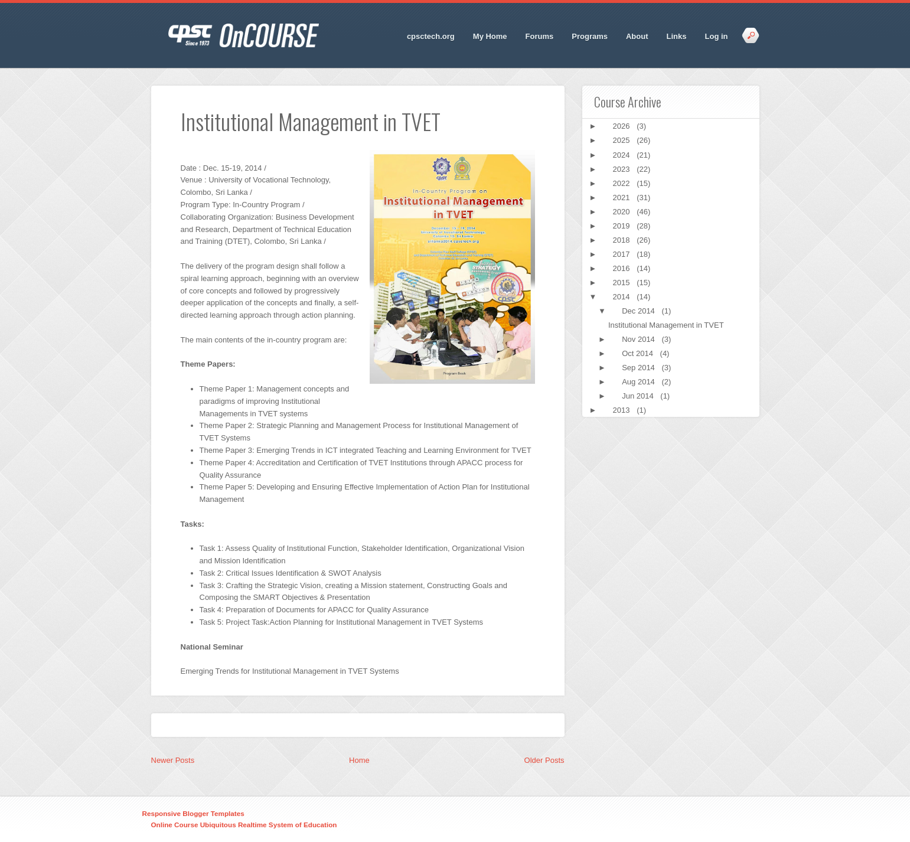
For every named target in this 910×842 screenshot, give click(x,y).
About (637, 36)
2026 (622, 126)
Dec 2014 (639, 310)
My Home (490, 36)
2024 (622, 155)
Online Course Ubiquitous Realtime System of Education (244, 824)
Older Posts (544, 760)
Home (359, 760)
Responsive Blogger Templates (193, 813)
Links (677, 36)
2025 (622, 140)
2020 (622, 211)
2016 (622, 268)
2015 (622, 282)
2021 (622, 197)
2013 (622, 410)
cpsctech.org (431, 36)
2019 (622, 225)
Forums (540, 36)
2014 (622, 296)
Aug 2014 (639, 381)
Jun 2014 (638, 395)
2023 (622, 169)
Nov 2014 (639, 339)
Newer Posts (173, 760)
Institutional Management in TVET (666, 325)
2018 (622, 240)
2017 (622, 254)
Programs (590, 36)
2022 (622, 183)
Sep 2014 (639, 367)
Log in (716, 36)
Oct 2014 (638, 353)
